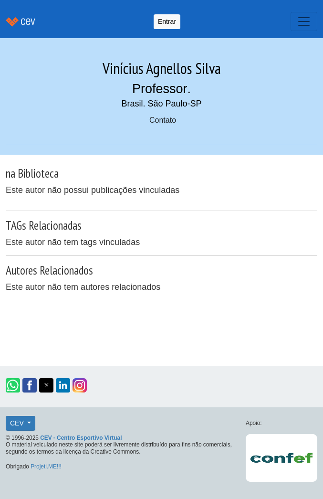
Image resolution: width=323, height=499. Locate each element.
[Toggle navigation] (304, 21)
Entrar (167, 21)
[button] (13, 385)
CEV (18, 423)
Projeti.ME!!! (46, 466)
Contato (162, 120)
